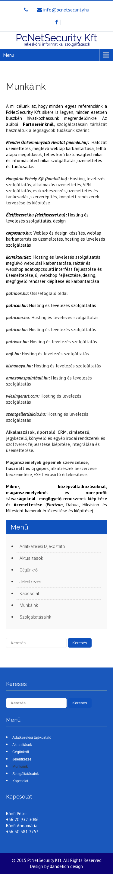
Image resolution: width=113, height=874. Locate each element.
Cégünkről (29, 570)
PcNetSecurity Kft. (45, 860)
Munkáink (29, 605)
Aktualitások (31, 558)
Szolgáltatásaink (35, 617)
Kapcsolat (29, 593)
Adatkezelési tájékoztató (42, 546)
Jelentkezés (30, 581)
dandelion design (66, 866)
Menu (8, 55)
